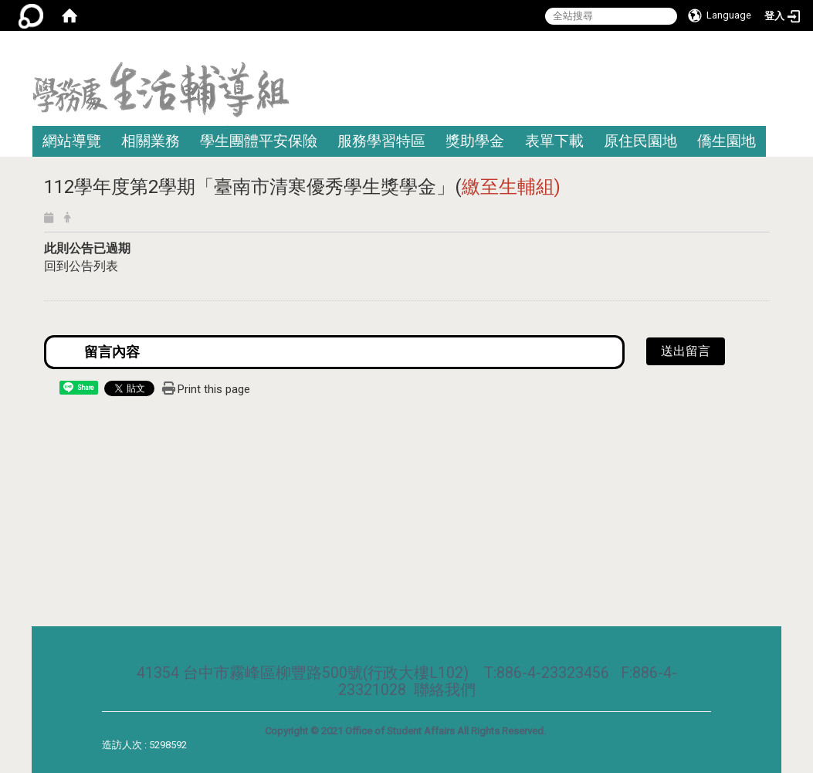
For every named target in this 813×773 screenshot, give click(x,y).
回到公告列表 (81, 266)
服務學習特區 (381, 141)
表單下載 (554, 141)
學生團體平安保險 (258, 141)
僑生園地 (726, 141)
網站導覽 (71, 141)
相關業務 (150, 141)
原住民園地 (640, 141)
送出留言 (685, 351)
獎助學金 (474, 141)
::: (775, 50)
